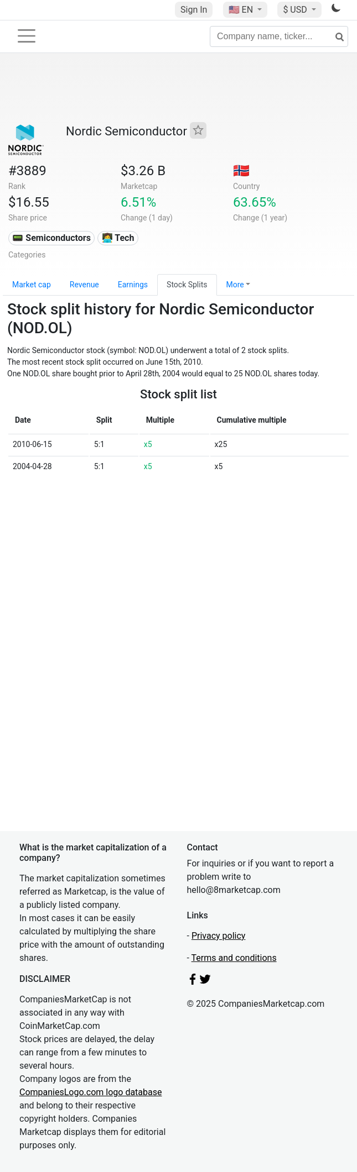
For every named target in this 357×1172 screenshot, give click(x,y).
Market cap (31, 284)
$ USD (296, 9)
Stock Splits (187, 284)
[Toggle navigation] (26, 36)
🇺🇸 (242, 9)
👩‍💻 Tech (118, 238)
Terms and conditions (234, 958)
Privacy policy (219, 936)
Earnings (133, 284)
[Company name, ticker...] (279, 36)
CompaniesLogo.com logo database (90, 1092)
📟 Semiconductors (51, 238)
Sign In (193, 9)
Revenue (84, 284)
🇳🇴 (241, 170)
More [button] (235, 284)
